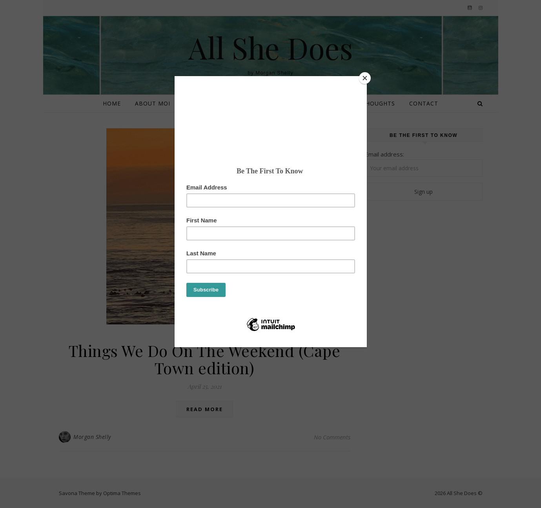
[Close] (365, 78)
